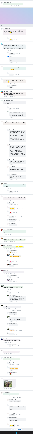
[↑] (14, 5)
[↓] (16, 5)
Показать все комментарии (16, 127)
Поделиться (18, 5)
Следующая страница (16, 429)
